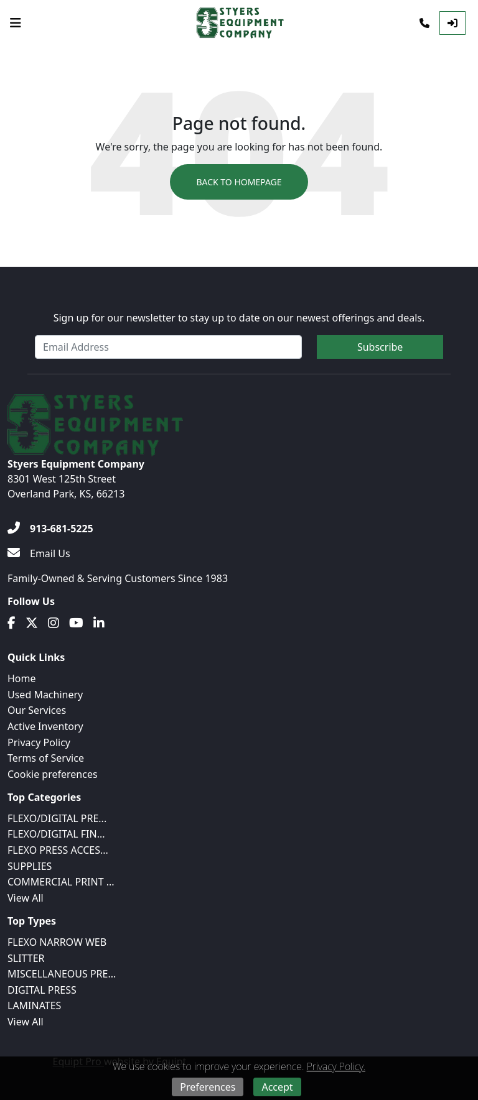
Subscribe (380, 347)
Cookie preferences (52, 774)
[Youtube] (76, 623)
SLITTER (26, 958)
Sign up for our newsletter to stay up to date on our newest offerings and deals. (239, 318)
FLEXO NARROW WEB (56, 942)
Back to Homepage (238, 182)
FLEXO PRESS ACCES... (57, 850)
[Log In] (452, 23)
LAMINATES (34, 1005)
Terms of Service (45, 758)
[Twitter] (32, 623)
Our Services (36, 710)
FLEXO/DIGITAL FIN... (56, 834)
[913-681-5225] (50, 528)
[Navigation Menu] (15, 23)
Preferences (207, 1087)
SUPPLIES (29, 866)
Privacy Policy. (336, 1066)
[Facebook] (11, 623)
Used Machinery (45, 694)
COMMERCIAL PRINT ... (61, 882)
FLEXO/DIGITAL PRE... (56, 818)
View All (25, 898)
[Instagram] (53, 623)
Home (21, 678)
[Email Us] (38, 553)
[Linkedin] (99, 623)
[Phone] (424, 23)
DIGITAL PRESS (42, 990)
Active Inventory (45, 726)
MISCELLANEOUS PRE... (61, 974)
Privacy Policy (38, 742)
